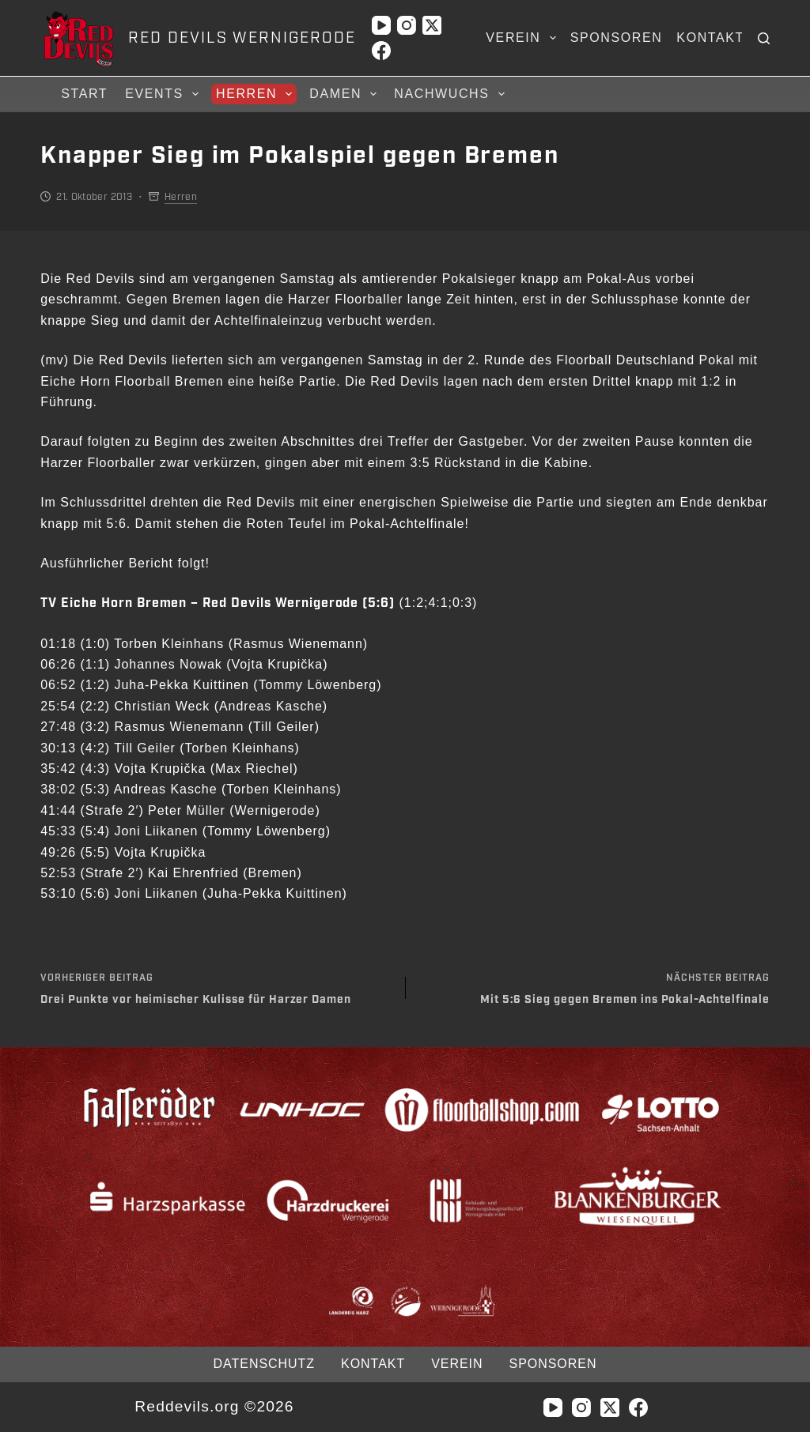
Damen (345, 94)
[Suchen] (764, 38)
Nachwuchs (451, 94)
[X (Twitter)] (431, 25)
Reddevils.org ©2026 (213, 1406)
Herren (256, 94)
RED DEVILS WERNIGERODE (241, 37)
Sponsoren (616, 37)
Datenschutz (264, 1363)
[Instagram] (406, 25)
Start (84, 93)
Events (164, 94)
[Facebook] (381, 50)
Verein (524, 37)
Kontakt (710, 37)
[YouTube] (381, 25)
